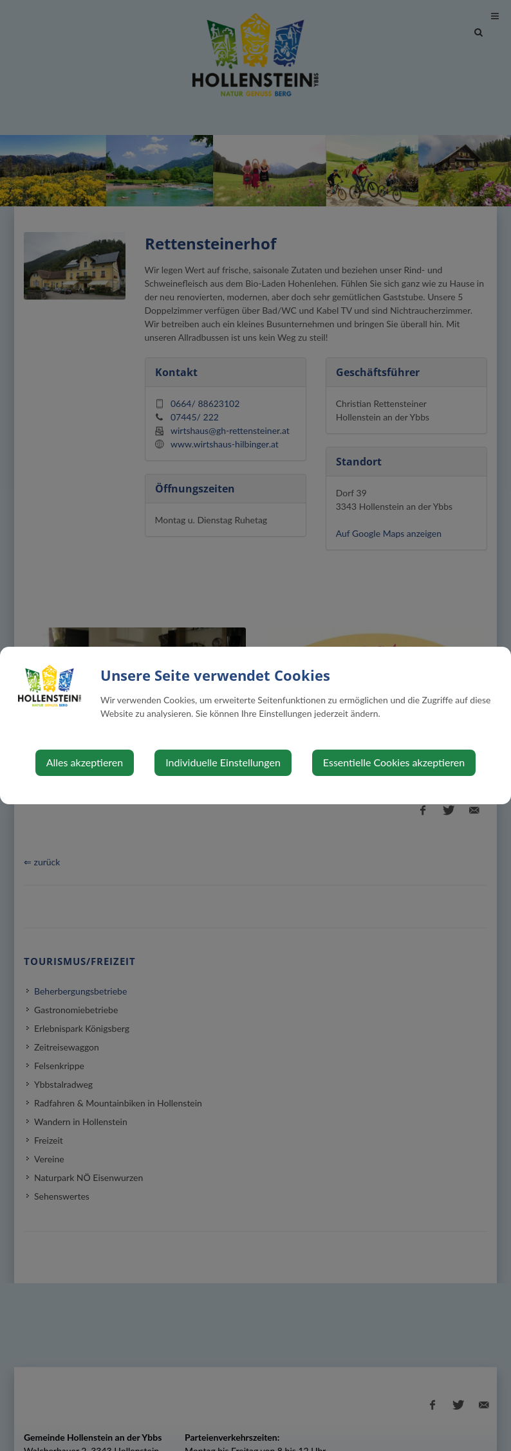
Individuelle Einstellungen (223, 762)
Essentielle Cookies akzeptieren (394, 762)
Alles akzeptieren (84, 762)
